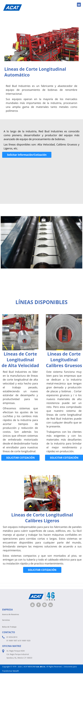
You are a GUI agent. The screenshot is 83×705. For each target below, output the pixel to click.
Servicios (6, 620)
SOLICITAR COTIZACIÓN (20, 457)
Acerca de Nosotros (10, 614)
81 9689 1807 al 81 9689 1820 (18, 640)
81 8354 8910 (11, 637)
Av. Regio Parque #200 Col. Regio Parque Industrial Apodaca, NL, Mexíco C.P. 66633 (19, 654)
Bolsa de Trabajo (9, 627)
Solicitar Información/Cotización (26, 154)
